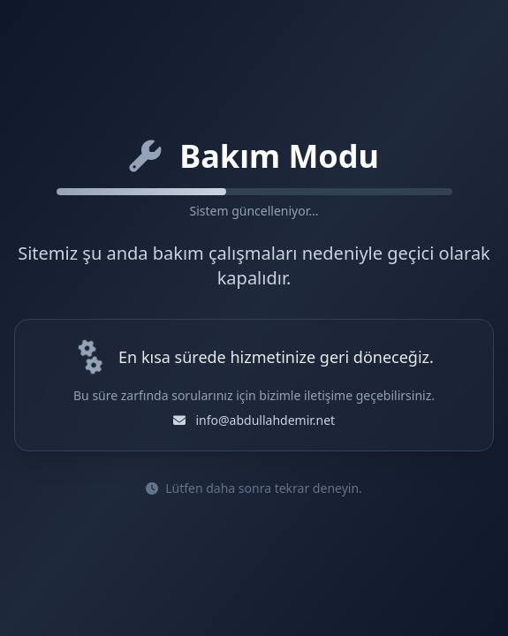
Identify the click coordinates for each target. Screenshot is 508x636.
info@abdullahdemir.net (265, 420)
